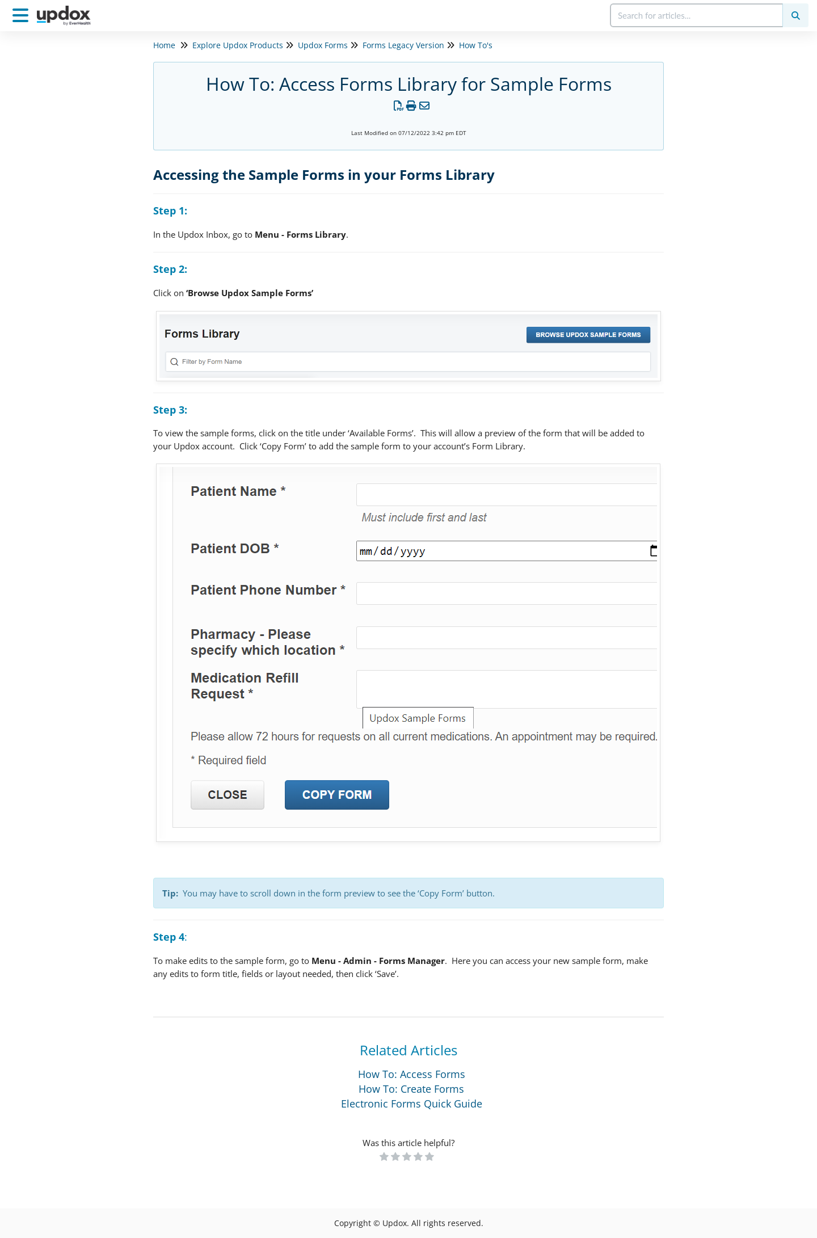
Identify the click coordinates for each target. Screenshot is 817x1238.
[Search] (795, 15)
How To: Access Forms (411, 1074)
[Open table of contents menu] (23, 14)
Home (164, 45)
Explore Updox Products (237, 45)
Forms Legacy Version (403, 45)
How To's (475, 45)
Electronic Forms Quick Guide (411, 1103)
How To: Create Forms (411, 1089)
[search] (697, 15)
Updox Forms (323, 45)
